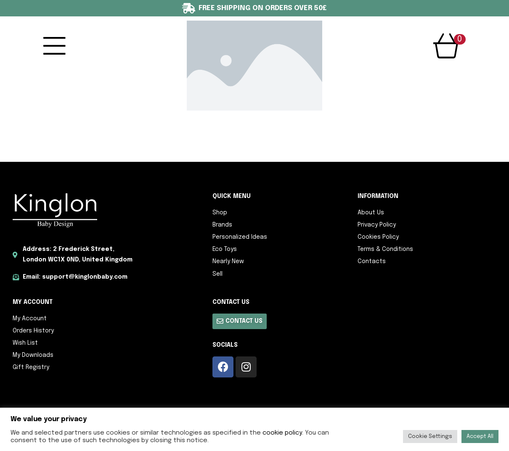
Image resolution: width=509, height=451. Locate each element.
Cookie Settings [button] (430, 436)
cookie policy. (282, 433)
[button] (239, 321)
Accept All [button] (480, 436)
